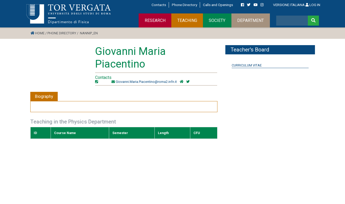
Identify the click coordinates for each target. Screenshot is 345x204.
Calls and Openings (218, 5)
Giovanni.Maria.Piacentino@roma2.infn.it (146, 82)
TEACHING (187, 20)
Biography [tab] (44, 96)
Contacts (159, 5)
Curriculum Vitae (247, 65)
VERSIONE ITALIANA (289, 5)
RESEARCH (155, 20)
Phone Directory (184, 5)
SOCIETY (217, 20)
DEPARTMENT (250, 20)
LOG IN (312, 5)
